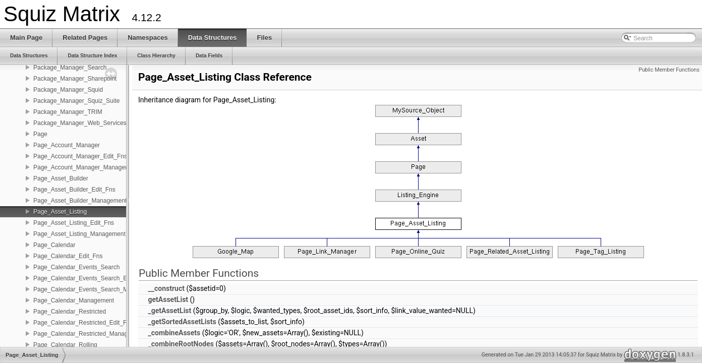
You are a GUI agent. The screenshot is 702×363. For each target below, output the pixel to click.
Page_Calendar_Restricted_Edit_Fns (83, 322)
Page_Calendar (54, 245)
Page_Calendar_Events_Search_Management (95, 289)
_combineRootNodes (180, 344)
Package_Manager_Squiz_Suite (76, 100)
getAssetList (168, 299)
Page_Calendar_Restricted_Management (89, 333)
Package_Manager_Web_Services (80, 123)
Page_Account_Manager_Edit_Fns (80, 156)
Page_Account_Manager (66, 145)
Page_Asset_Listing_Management (79, 233)
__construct (166, 288)
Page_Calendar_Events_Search (76, 267)
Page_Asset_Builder (60, 178)
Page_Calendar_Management (73, 300)
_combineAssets (174, 333)
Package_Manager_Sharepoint (74, 78)
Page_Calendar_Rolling (65, 344)
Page (40, 134)
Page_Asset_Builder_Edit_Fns (74, 189)
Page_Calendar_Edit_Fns (67, 256)
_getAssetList (169, 311)
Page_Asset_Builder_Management (80, 200)
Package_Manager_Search (69, 67)
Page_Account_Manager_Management (86, 167)
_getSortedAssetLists (182, 322)
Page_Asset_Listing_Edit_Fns (73, 222)
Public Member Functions (668, 70)
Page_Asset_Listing (60, 211)
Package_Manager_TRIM (67, 111)
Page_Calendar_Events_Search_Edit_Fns (90, 278)
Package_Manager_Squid (68, 89)
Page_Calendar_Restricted (69, 311)
